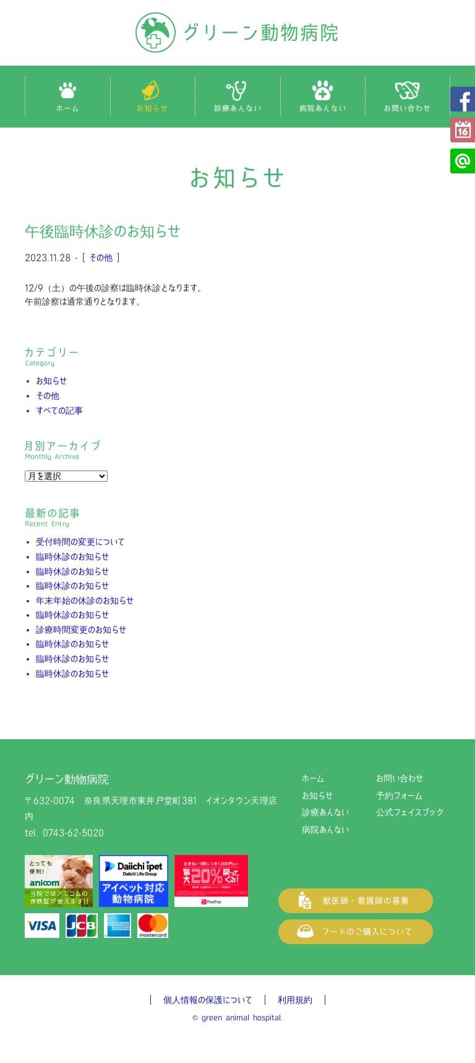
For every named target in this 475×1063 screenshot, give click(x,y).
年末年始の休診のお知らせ (85, 600)
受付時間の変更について (80, 541)
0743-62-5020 (73, 832)
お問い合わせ (399, 778)
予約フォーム (462, 130)
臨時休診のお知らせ (72, 556)
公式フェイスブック (462, 99)
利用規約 (295, 1000)
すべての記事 (59, 410)
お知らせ (51, 380)
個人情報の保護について (207, 1000)
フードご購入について (355, 931)
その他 (101, 257)
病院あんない (325, 829)
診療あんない (325, 812)
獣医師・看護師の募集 (355, 900)
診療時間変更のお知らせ (81, 629)
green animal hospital (241, 1017)
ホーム (313, 778)
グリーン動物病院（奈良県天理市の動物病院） (237, 32)
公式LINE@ (462, 161)
